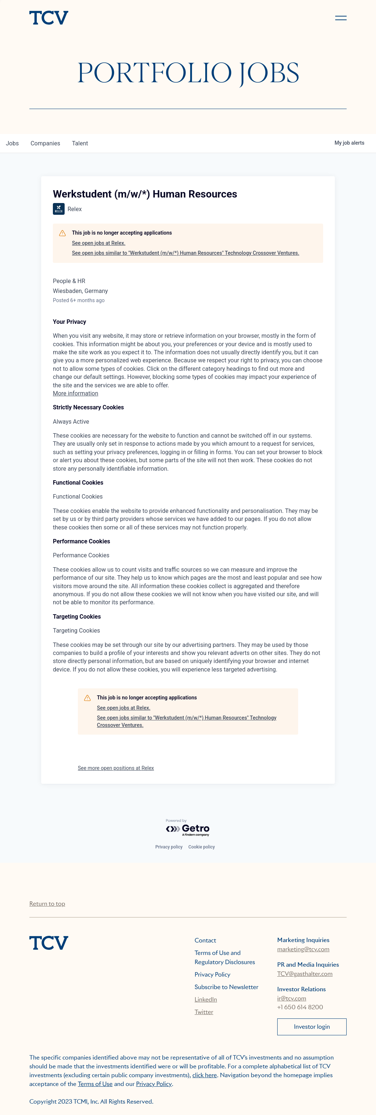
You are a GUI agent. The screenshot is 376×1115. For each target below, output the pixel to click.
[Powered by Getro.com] (188, 828)
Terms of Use (95, 1084)
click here (204, 1075)
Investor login (312, 1027)
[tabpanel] (188, 358)
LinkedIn (206, 999)
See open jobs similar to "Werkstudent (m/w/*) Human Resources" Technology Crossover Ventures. (185, 253)
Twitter (204, 1012)
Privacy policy (168, 847)
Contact (205, 940)
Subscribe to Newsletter (226, 987)
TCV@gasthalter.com (305, 974)
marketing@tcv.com (303, 949)
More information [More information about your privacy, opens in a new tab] (75, 393)
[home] (105, 18)
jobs (12, 143)
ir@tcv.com (291, 998)
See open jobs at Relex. (99, 243)
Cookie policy (201, 847)
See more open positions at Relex (116, 768)
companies (45, 143)
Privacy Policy (213, 974)
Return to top (47, 904)
